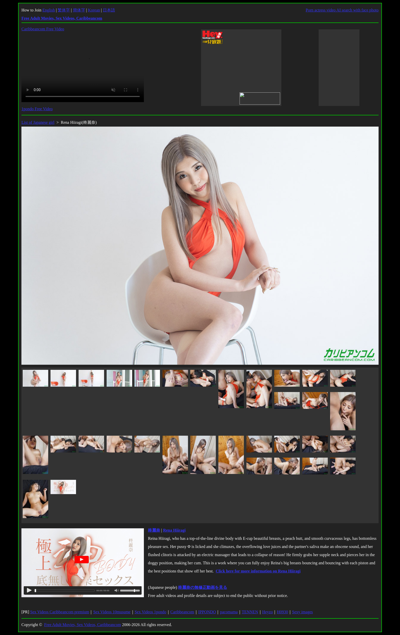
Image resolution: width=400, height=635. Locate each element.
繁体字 (64, 10)
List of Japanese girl (37, 122)
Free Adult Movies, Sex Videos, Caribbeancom (82, 624)
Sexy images (302, 612)
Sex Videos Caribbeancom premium (59, 612)
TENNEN (250, 612)
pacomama (229, 612)
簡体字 (79, 10)
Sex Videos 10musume (111, 612)
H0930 (282, 612)
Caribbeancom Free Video (42, 29)
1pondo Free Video (37, 109)
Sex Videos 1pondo (150, 612)
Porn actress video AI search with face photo (342, 10)
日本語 (109, 10)
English (48, 10)
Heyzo (267, 612)
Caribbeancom (182, 612)
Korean (94, 10)
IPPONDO (207, 612)
